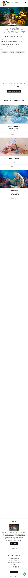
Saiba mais (14, 543)
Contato (14, 571)
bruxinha (12, 52)
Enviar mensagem (15, 560)
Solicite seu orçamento (14, 408)
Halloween (4, 52)
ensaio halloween (20, 52)
